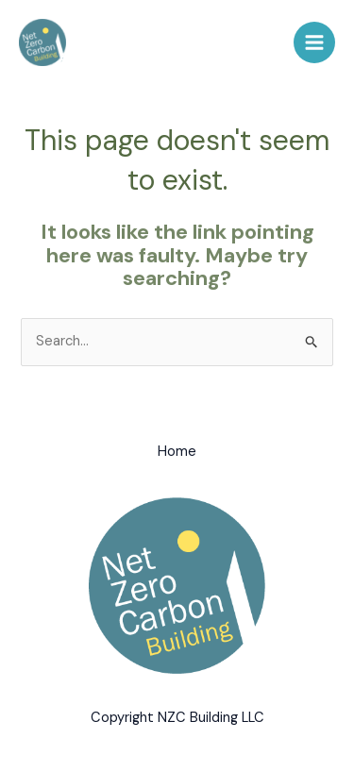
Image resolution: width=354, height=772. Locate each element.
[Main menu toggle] (314, 42)
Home (177, 452)
